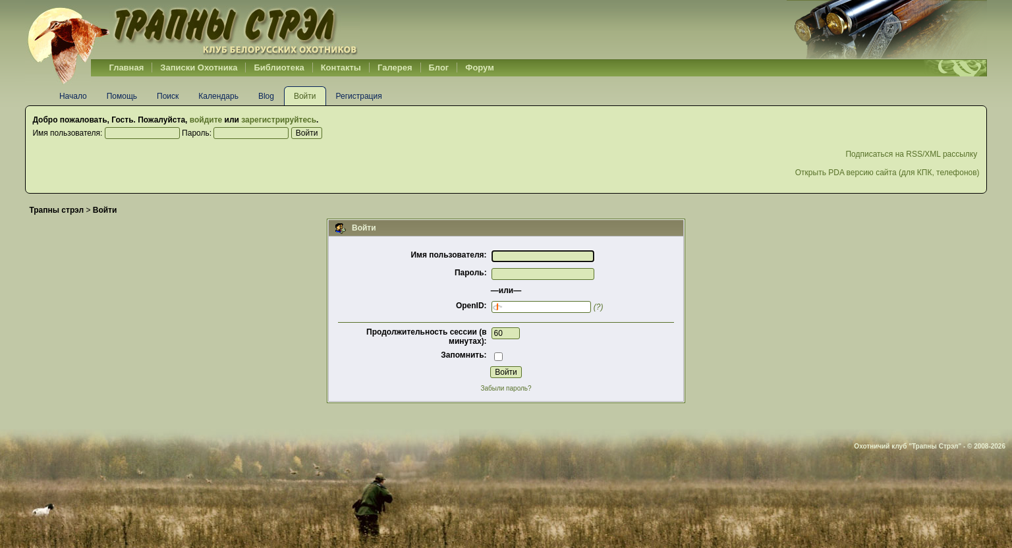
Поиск (168, 96)
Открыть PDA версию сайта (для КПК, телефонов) (887, 172)
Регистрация (359, 96)
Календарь (218, 96)
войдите (206, 119)
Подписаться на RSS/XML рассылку (912, 154)
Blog (266, 96)
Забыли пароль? (505, 388)
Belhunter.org (192, 29)
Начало (73, 96)
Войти (305, 96)
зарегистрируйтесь (278, 119)
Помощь (122, 96)
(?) (599, 307)
